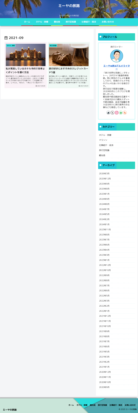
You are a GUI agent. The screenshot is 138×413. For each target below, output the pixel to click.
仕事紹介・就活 (116, 405)
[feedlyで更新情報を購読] (121, 113)
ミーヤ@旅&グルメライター (116, 67)
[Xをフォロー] (112, 113)
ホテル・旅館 (82, 405)
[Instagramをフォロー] (117, 113)
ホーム (71, 405)
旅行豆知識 (102, 405)
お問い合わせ (130, 405)
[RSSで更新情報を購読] (125, 113)
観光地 (92, 405)
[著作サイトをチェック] (108, 113)
